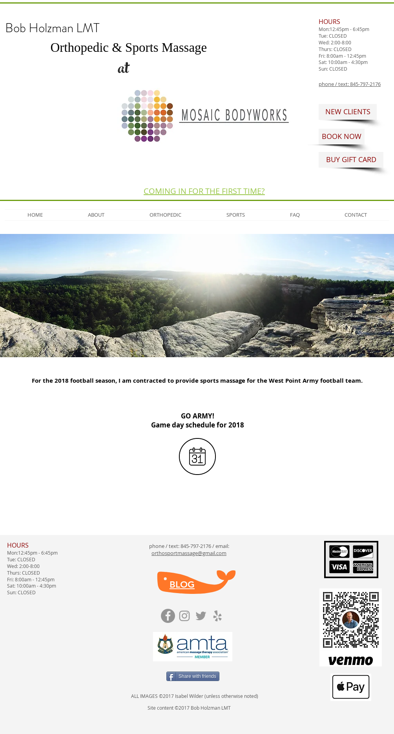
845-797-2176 (196, 546)
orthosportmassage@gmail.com (188, 553)
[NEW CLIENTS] (348, 112)
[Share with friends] (192, 676)
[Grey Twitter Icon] (201, 616)
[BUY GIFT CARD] (351, 160)
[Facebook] (168, 616)
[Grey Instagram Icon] (184, 616)
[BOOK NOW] (342, 136)
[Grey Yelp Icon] (217, 616)
